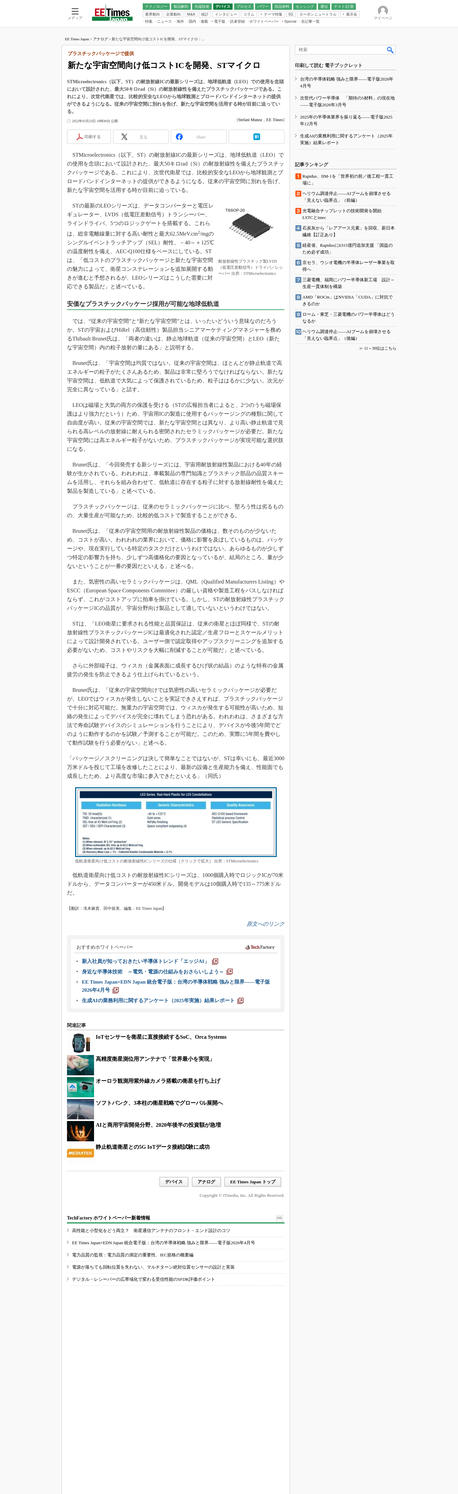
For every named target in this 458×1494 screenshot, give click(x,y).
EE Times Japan (77, 39)
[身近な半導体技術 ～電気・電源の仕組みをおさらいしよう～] (157, 971)
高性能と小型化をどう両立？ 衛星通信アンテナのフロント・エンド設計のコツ (151, 1230)
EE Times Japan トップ (252, 1181)
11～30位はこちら (380, 348)
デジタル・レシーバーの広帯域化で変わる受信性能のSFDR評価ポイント (143, 1279)
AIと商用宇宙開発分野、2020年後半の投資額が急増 (158, 1125)
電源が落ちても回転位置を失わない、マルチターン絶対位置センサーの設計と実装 (153, 1267)
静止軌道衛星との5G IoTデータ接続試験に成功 (153, 1147)
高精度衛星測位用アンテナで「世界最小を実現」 (155, 1059)
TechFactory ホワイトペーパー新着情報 (108, 1218)
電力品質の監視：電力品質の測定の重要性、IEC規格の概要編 (132, 1254)
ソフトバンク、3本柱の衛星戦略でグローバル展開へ (159, 1103)
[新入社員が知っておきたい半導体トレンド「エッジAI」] (150, 961)
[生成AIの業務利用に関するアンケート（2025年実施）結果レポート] (163, 1000)
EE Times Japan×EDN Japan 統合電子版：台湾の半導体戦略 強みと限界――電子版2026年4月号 (163, 1242)
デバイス (174, 1181)
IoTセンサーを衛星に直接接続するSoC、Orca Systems (161, 1037)
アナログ (100, 39)
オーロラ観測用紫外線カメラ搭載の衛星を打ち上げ (158, 1081)
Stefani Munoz (250, 119)
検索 (391, 49)
